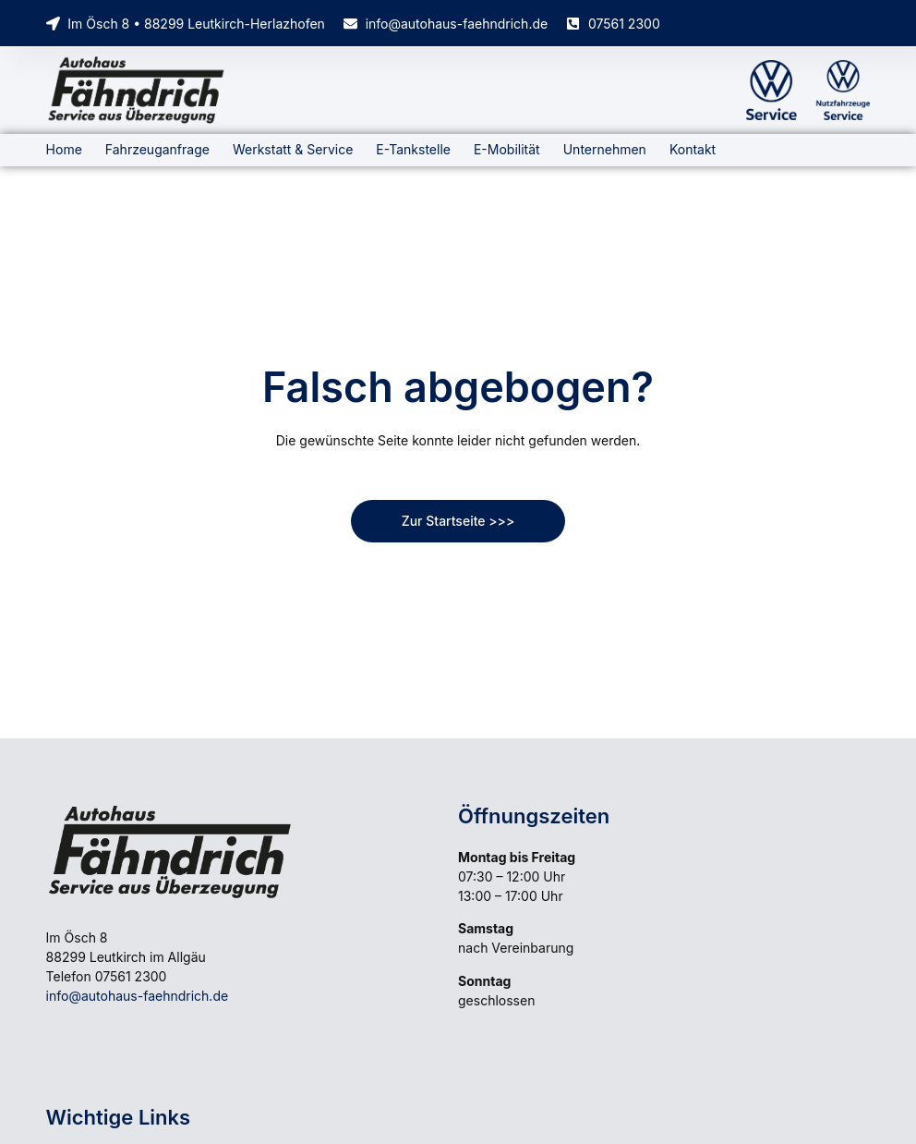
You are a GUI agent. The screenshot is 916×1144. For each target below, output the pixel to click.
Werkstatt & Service (293, 149)
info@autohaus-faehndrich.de (137, 996)
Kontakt (692, 149)
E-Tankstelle (413, 149)
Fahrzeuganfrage (157, 149)
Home (64, 149)
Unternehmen (604, 149)
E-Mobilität (507, 149)
